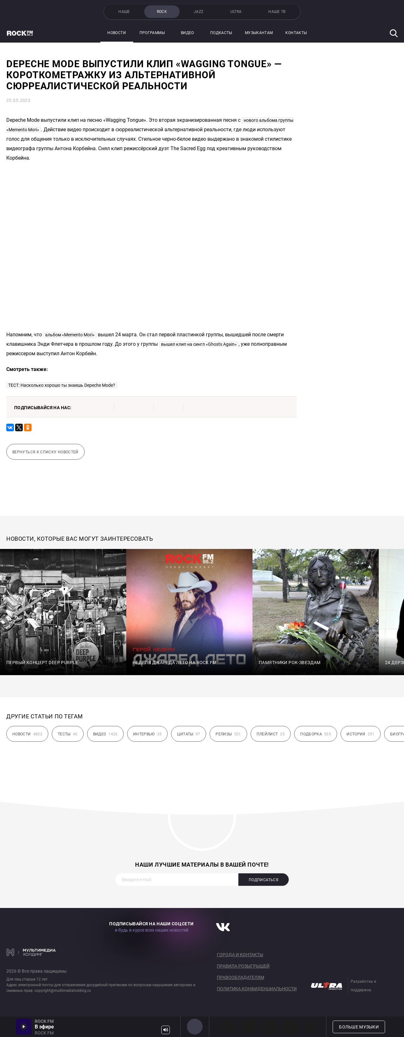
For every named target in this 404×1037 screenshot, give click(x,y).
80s (312, 1026)
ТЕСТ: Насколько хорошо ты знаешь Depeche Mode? (61, 385)
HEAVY (249, 1026)
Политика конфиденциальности (257, 988)
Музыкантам (259, 33)
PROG (228, 1026)
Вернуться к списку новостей (45, 452)
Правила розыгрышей (243, 966)
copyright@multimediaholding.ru (62, 990)
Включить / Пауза (24, 1026)
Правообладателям (240, 977)
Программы (152, 33)
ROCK (162, 11)
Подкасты (221, 33)
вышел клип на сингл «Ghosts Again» (199, 344)
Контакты (296, 33)
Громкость (165, 1030)
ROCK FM (195, 1026)
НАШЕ (124, 11)
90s (291, 1026)
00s (270, 1026)
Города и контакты (240, 954)
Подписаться (263, 880)
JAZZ (198, 11)
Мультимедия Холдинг (31, 952)
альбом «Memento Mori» (70, 334)
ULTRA (236, 11)
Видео (187, 33)
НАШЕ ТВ (277, 11)
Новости (116, 33)
